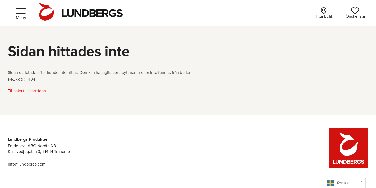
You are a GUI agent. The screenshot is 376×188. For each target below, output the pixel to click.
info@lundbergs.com (26, 164)
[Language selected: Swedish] (345, 183)
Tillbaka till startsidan (27, 91)
